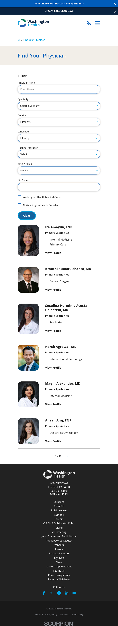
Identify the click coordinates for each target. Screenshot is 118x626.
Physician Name (26, 82)
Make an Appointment (59, 566)
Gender (22, 115)
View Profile (53, 253)
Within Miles (25, 164)
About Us (59, 506)
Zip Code (23, 180)
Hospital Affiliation (28, 147)
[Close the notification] (115, 4)
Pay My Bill (59, 570)
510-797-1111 (59, 494)
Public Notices (59, 510)
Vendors (59, 545)
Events (59, 549)
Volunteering (59, 532)
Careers (59, 519)
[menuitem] (39, 614)
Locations (59, 501)
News (59, 562)
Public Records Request (59, 540)
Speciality (23, 99)
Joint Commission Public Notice (59, 536)
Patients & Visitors (59, 553)
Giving (59, 527)
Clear (26, 215)
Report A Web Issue (59, 579)
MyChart (59, 558)
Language (23, 131)
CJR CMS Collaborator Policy (59, 523)
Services (59, 514)
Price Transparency (59, 575)
